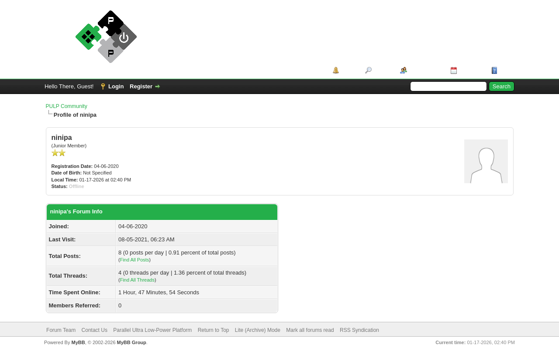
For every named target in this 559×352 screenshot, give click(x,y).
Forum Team (61, 330)
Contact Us (94, 330)
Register (141, 86)
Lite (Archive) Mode (257, 330)
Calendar (471, 70)
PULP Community (66, 106)
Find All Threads (137, 279)
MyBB (78, 342)
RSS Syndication (359, 330)
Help (506, 70)
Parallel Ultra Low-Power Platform (152, 330)
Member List (425, 70)
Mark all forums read (310, 330)
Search (382, 70)
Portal (349, 70)
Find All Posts (134, 259)
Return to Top (213, 330)
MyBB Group (131, 342)
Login (116, 86)
